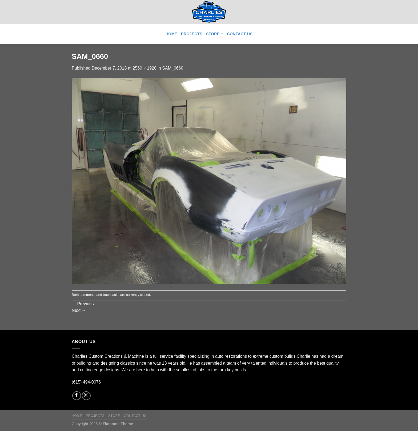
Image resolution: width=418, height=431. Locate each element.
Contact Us (239, 34)
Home (171, 34)
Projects (191, 34)
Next (79, 310)
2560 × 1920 (144, 68)
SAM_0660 (172, 68)
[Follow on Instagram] (86, 395)
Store (214, 33)
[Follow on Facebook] (76, 395)
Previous (83, 303)
